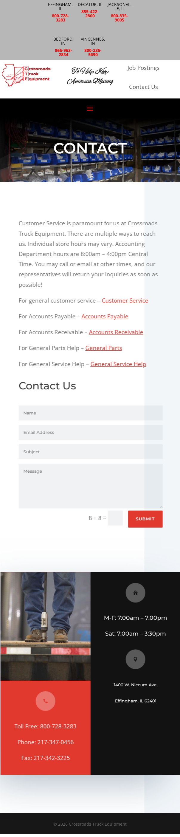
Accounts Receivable (117, 332)
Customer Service (126, 300)
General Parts (104, 348)
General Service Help (119, 364)
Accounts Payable (106, 316)
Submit (146, 519)
